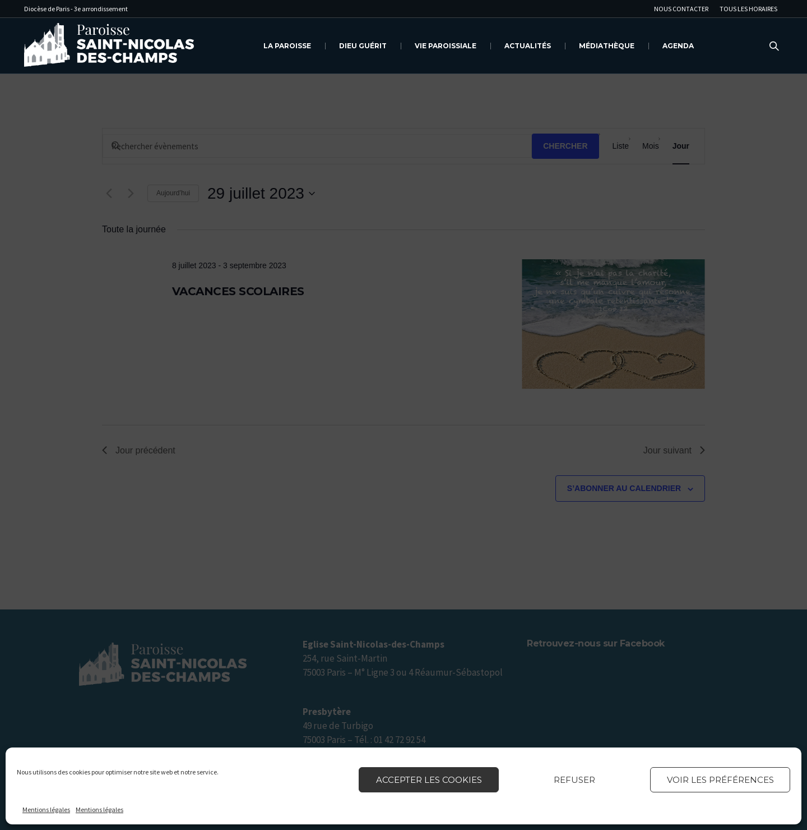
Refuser (574, 779)
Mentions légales (46, 809)
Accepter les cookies (429, 779)
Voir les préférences (720, 779)
